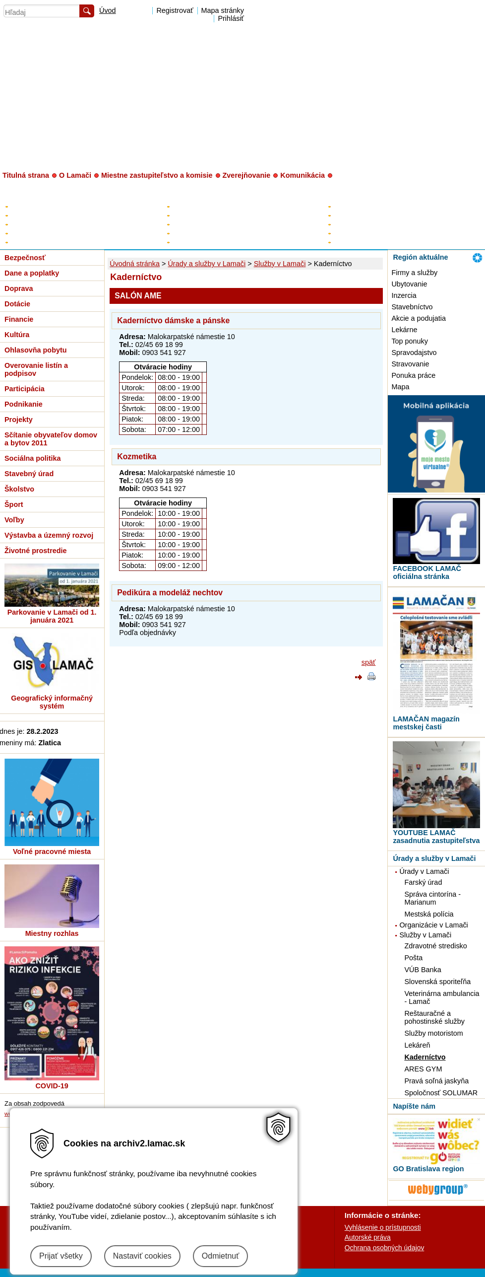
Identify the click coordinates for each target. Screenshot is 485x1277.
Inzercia (403, 295)
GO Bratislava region (428, 1169)
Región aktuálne (420, 257)
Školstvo (19, 489)
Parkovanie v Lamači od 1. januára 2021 (52, 616)
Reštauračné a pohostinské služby (434, 1017)
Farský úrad (423, 882)
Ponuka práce (413, 375)
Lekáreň (417, 1045)
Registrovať (174, 10)
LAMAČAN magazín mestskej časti (426, 723)
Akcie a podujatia (418, 318)
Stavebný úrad (29, 474)
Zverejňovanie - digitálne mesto (57, 242)
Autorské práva (368, 1237)
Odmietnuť (220, 1256)
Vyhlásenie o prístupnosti (383, 1227)
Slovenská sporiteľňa (437, 982)
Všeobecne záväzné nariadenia (57, 233)
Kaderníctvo (424, 1057)
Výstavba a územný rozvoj (48, 535)
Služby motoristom (433, 1033)
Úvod (107, 10)
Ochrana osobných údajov (384, 1248)
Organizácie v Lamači (433, 925)
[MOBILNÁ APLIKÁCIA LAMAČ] (436, 490)
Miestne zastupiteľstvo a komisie (157, 175)
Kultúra (16, 335)
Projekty (18, 420)
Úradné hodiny (355, 215)
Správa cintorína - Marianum (432, 898)
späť (369, 662)
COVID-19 (51, 1086)
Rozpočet (24, 224)
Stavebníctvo (411, 307)
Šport (13, 504)
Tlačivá (343, 242)
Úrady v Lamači (424, 871)
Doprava (18, 288)
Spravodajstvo (413, 352)
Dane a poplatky (31, 273)
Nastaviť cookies (142, 1256)
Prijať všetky (61, 1256)
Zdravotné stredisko (435, 946)
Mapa (400, 387)
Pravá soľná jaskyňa (436, 1081)
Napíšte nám (414, 1106)
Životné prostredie (35, 551)
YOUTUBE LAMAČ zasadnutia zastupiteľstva (436, 837)
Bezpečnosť (25, 258)
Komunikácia (302, 175)
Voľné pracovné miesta (52, 851)
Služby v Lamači (280, 264)
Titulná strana (25, 175)
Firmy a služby (414, 273)
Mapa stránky (222, 10)
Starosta (184, 206)
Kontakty (346, 206)
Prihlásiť (231, 18)
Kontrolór (185, 233)
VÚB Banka (422, 970)
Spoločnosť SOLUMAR (441, 1093)
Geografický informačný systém (52, 702)
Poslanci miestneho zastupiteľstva (223, 224)
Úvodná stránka (135, 264)
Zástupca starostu (199, 215)
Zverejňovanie (247, 175)
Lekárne (404, 330)
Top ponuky (409, 341)
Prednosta (348, 224)
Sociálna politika (32, 458)
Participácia (24, 389)
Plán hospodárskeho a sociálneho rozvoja (72, 215)
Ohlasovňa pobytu (35, 350)
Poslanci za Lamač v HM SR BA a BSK (230, 242)
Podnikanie (23, 404)
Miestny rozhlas (52, 933)
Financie (18, 319)
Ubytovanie (409, 284)
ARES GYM (423, 1069)
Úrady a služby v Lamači (206, 264)
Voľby (14, 520)
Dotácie (17, 304)
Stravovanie (410, 364)
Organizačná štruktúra (366, 233)
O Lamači (75, 175)
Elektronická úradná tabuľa (50, 206)
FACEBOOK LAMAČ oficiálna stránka (427, 572)
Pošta (413, 958)
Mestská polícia (428, 914)
